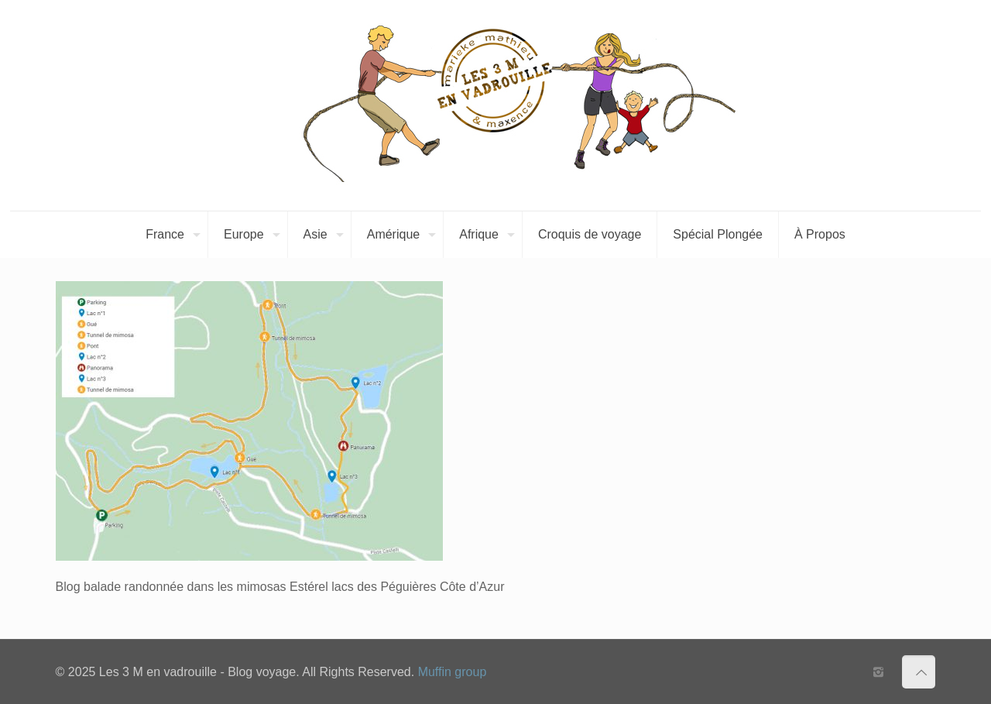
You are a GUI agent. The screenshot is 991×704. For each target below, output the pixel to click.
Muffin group (452, 671)
